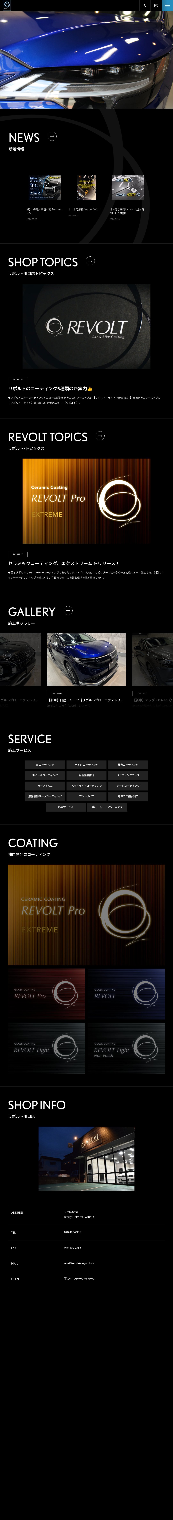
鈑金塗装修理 (86, 777)
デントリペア (86, 798)
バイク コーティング (86, 766)
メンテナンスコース (128, 777)
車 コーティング (45, 766)
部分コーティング (128, 766)
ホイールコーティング (45, 777)
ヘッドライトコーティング (86, 787)
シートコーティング (128, 787)
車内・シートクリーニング (107, 808)
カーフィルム (45, 787)
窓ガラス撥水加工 (128, 798)
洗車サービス (65, 808)
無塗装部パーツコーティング (45, 798)
